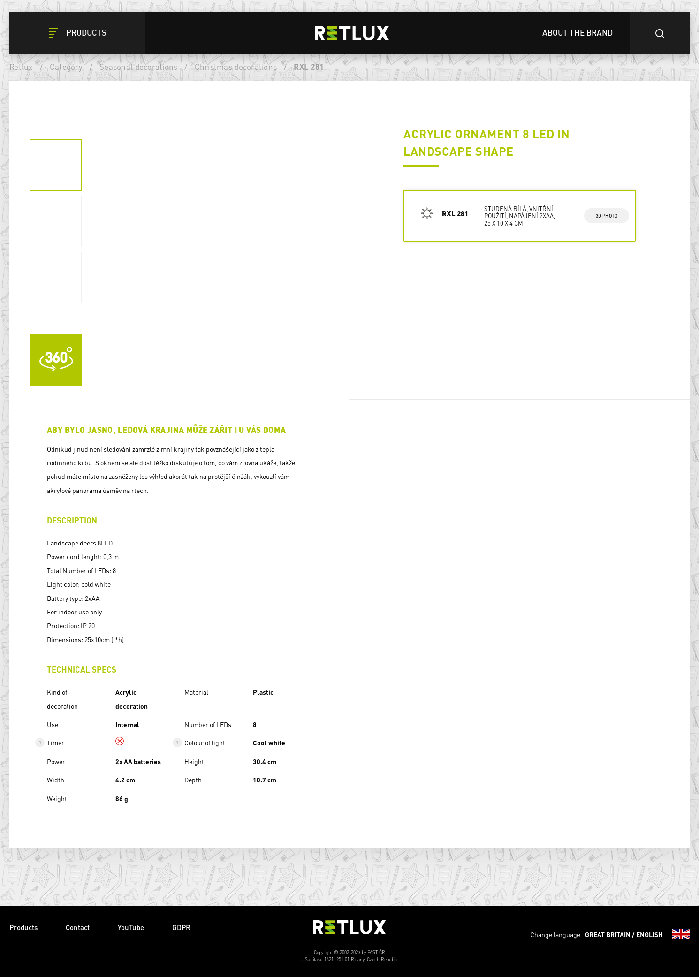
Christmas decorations (236, 66)
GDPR (181, 927)
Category (66, 66)
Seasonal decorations (138, 66)
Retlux (21, 66)
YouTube (131, 927)
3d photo (607, 216)
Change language (610, 934)
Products (23, 927)
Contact (78, 927)
